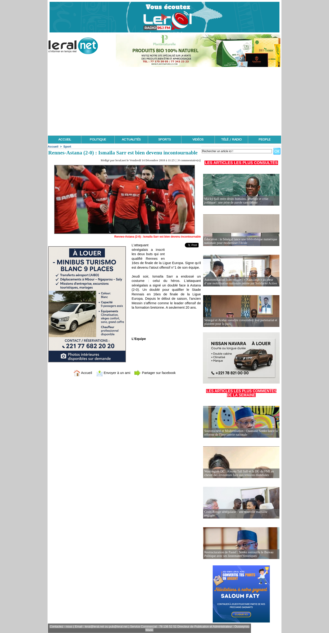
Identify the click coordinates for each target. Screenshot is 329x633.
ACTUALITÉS (131, 139)
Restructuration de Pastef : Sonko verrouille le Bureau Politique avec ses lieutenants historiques (238, 554)
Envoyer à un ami (113, 373)
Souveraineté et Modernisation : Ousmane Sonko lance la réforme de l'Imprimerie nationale (241, 432)
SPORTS (164, 139)
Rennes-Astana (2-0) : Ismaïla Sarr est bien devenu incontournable (157, 236)
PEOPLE (265, 139)
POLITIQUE (98, 139)
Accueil (53, 146)
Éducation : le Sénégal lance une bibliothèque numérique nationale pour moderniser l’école (240, 241)
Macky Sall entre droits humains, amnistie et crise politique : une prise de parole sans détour (236, 200)
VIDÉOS (198, 139)
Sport (67, 146)
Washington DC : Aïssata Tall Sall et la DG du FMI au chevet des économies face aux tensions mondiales (239, 473)
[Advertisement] (164, 101)
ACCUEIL (64, 139)
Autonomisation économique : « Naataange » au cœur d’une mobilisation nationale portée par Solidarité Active (240, 281)
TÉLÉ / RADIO (231, 139)
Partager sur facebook (155, 373)
